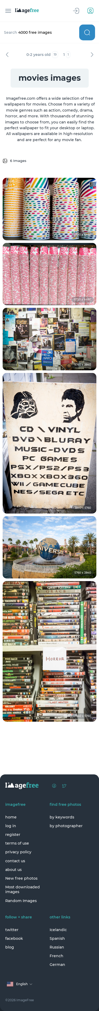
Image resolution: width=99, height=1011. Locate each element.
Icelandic (58, 929)
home (11, 817)
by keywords (62, 817)
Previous (7, 54)
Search (87, 32)
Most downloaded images (22, 889)
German (57, 964)
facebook (14, 938)
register (12, 834)
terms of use (17, 843)
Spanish (57, 938)
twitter (11, 929)
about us (13, 869)
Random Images (21, 900)
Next (92, 54)
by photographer (66, 825)
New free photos (21, 878)
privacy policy (18, 852)
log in (10, 825)
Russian (57, 947)
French (56, 955)
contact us (15, 861)
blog (9, 947)
